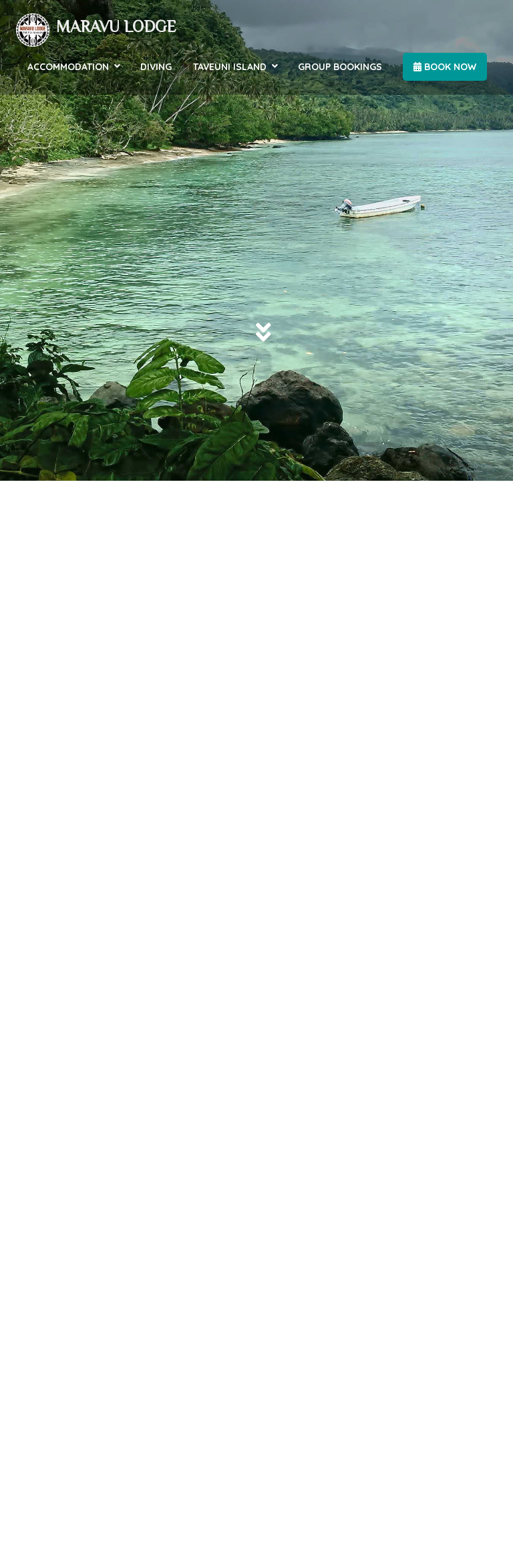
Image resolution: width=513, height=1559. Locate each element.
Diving (156, 67)
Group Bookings (340, 67)
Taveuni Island (230, 67)
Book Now (444, 67)
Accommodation (68, 67)
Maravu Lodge (116, 26)
